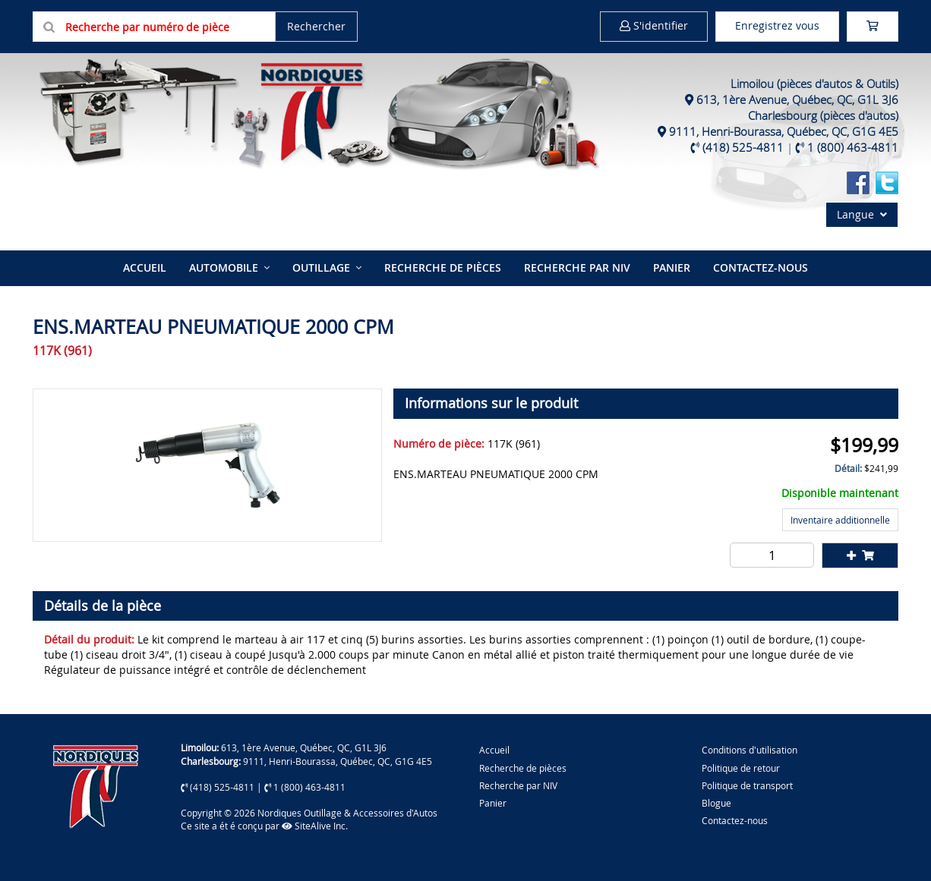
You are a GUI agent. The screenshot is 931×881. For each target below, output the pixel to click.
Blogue (716, 803)
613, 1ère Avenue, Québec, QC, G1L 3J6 (797, 99)
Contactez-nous (760, 267)
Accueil (144, 267)
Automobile (223, 267)
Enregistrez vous (777, 25)
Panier (493, 803)
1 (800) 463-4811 (852, 147)
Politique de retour (741, 768)
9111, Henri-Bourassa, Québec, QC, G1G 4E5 (783, 131)
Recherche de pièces (442, 267)
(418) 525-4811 (743, 147)
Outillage (321, 267)
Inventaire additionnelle (840, 520)
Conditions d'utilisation (749, 750)
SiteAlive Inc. (315, 826)
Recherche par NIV (577, 267)
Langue (862, 214)
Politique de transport (747, 785)
